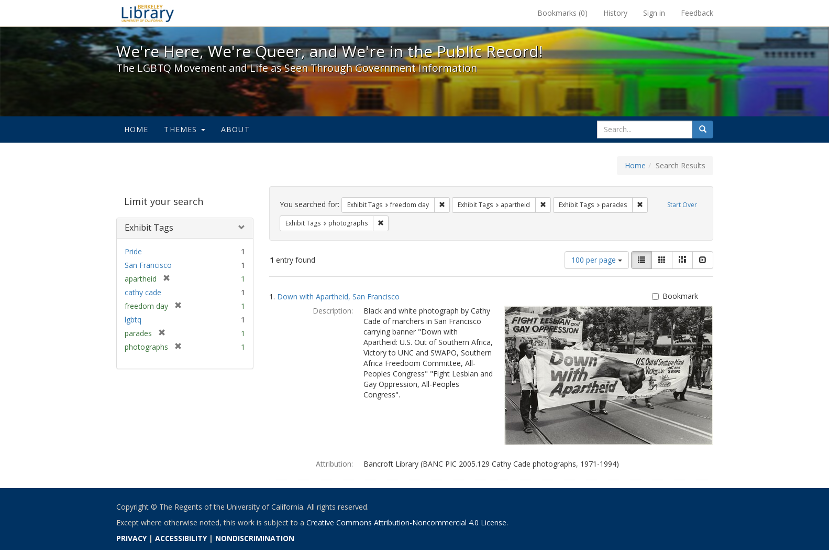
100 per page (596, 260)
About (235, 129)
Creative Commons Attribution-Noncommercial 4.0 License (406, 522)
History (615, 13)
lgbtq (133, 320)
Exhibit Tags (149, 227)
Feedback (697, 13)
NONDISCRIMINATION (254, 538)
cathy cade (143, 292)
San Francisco (148, 265)
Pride (133, 251)
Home (136, 129)
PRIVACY (131, 538)
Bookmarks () (562, 13)
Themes (184, 129)
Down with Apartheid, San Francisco (338, 296)
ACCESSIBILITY (181, 538)
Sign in (654, 13)
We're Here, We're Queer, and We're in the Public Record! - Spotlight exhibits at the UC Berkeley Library (147, 13)
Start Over (682, 204)
